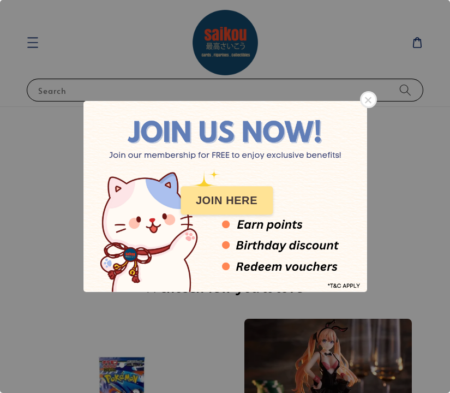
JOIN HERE (226, 200)
